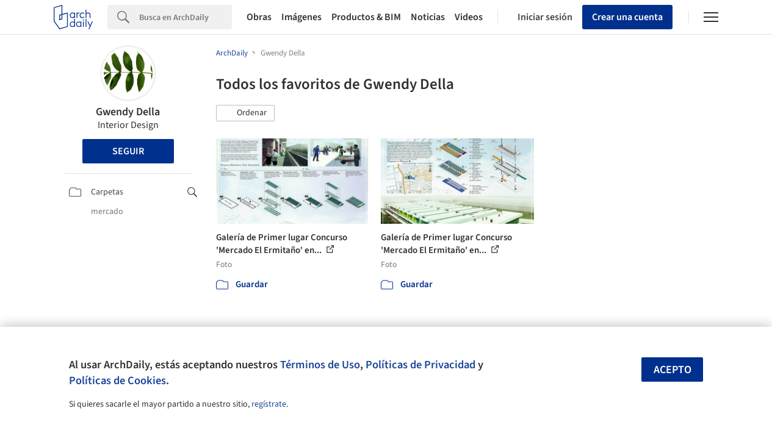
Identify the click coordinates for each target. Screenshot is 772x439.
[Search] (185, 17)
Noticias (428, 17)
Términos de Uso (320, 365)
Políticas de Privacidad (420, 365)
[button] (245, 113)
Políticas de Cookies (117, 380)
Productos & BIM (366, 17)
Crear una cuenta (627, 17)
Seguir (128, 151)
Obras (259, 17)
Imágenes (301, 17)
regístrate (268, 404)
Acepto (672, 369)
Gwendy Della (128, 112)
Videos (469, 17)
